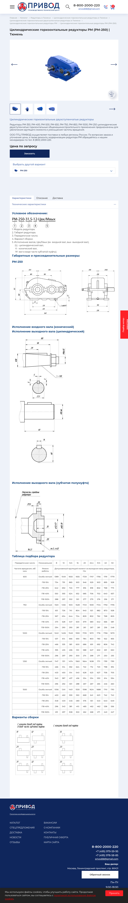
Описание (42, 198)
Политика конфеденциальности (22, 814)
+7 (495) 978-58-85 (107, 855)
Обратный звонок (100, 874)
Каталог (15, 822)
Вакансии (50, 822)
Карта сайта (51, 842)
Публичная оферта (56, 837)
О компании (52, 827)
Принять (114, 893)
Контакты (50, 832)
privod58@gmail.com (89, 8)
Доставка (58, 198)
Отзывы (15, 842)
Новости (15, 837)
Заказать (29, 153)
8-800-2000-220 (105, 847)
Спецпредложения (22, 827)
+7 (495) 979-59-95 (107, 851)
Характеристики (22, 198)
